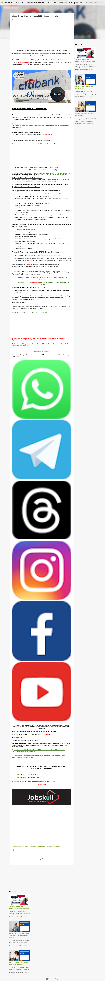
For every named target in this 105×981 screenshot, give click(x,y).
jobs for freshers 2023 (18, 846)
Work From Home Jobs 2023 (53, 846)
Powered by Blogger (52, 979)
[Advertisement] (41, 37)
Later (45, 7)
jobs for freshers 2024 (30, 846)
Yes (60, 7)
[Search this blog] (96, 2)
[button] (13, 20)
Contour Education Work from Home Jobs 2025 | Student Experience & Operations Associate (19, 935)
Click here (17, 774)
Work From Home (42, 846)
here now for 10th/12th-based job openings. (54, 174)
